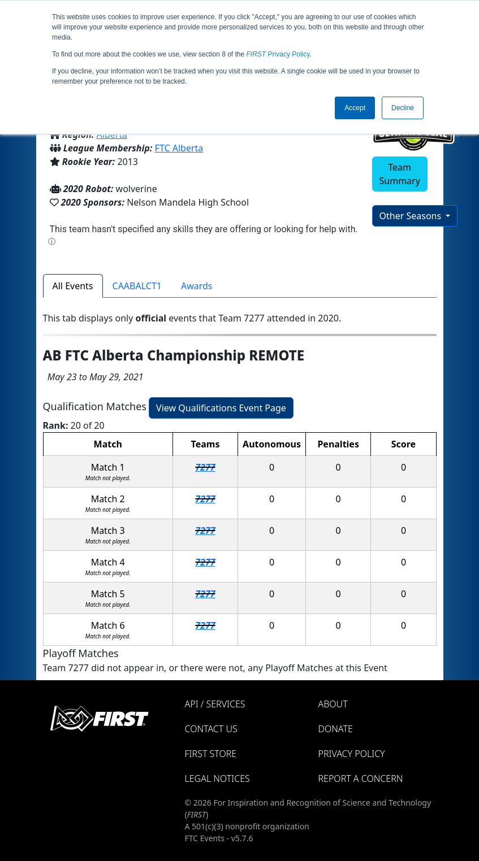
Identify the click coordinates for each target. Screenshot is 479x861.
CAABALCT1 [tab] (137, 286)
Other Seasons (411, 216)
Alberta (112, 134)
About (333, 704)
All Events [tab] (73, 286)
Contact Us (211, 729)
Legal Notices (217, 778)
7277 (205, 467)
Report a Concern (360, 778)
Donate (335, 729)
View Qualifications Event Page (221, 408)
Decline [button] (402, 108)
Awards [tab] (197, 286)
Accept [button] (354, 108)
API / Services (215, 704)
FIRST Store (211, 753)
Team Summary (399, 174)
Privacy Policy (278, 54)
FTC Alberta (179, 148)
